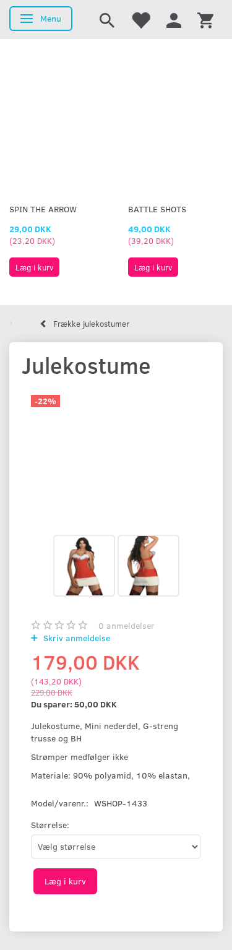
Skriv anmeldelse (75, 638)
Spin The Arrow (43, 209)
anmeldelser (126, 625)
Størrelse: (50, 825)
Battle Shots (157, 209)
